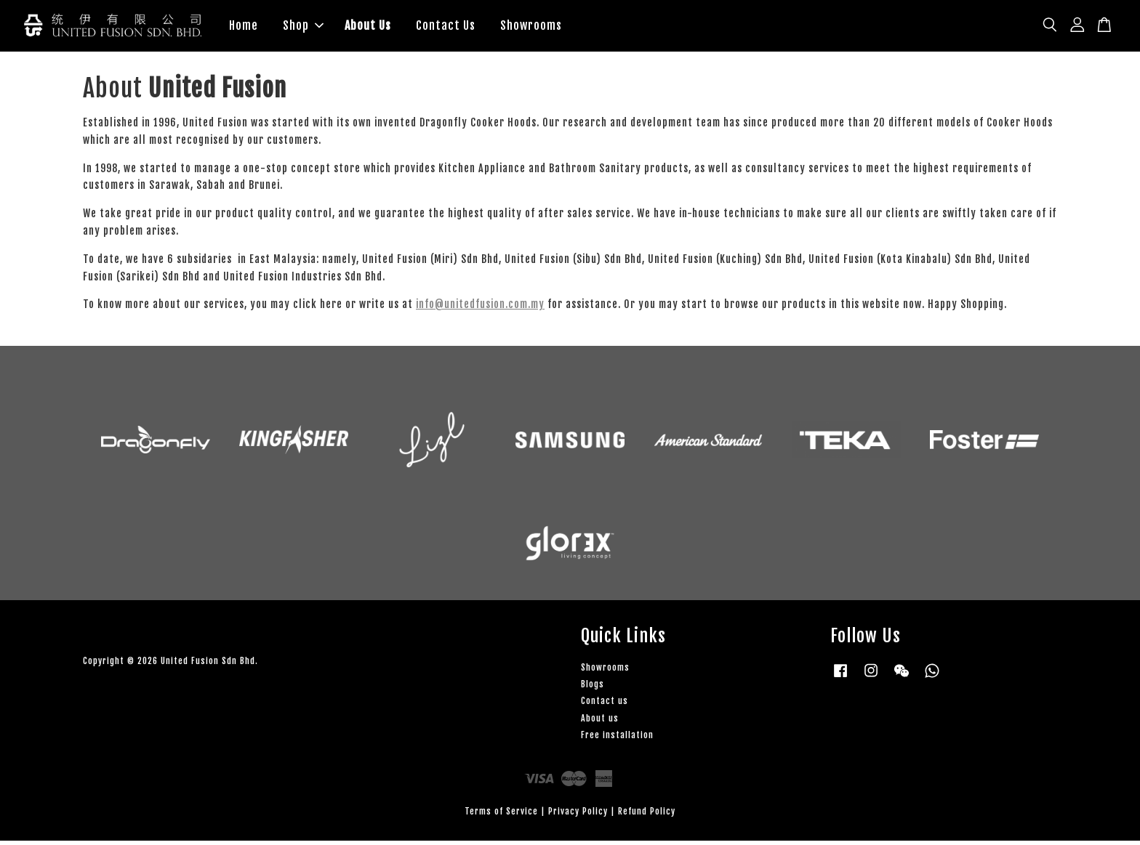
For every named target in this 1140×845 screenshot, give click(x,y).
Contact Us (445, 27)
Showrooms (531, 27)
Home (243, 27)
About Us (368, 27)
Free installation (617, 739)
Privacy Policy (578, 815)
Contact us (604, 705)
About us (600, 722)
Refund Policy (646, 815)
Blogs (592, 688)
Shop (303, 27)
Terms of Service (501, 815)
